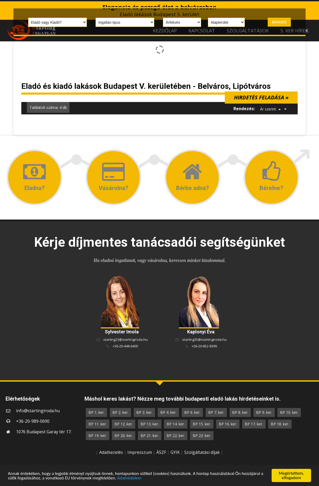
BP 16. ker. (228, 423)
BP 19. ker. (97, 435)
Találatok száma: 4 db (48, 107)
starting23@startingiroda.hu (125, 339)
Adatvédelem (129, 478)
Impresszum (139, 452)
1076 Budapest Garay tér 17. (44, 432)
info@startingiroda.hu (38, 411)
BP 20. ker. (123, 435)
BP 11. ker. (97, 423)
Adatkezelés (111, 452)
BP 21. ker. (150, 435)
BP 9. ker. (264, 412)
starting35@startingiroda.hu (204, 339)
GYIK (175, 452)
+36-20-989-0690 (32, 421)
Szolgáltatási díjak (202, 452)
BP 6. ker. (192, 412)
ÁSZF (161, 452)
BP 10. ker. (289, 412)
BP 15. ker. (202, 423)
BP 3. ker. (144, 412)
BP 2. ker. (120, 412)
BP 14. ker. (176, 423)
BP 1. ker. (96, 412)
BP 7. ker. (216, 412)
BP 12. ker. (123, 423)
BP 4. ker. (168, 412)
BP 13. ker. (150, 423)
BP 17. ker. (254, 423)
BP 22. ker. (176, 435)
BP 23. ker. (202, 435)
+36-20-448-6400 (125, 346)
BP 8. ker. (240, 412)
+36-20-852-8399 (204, 346)
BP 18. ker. (280, 423)
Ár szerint (268, 108)
